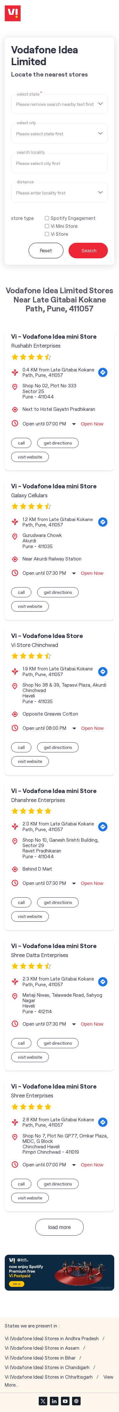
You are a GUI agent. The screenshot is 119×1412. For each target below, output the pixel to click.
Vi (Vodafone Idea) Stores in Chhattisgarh (49, 1377)
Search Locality (31, 152)
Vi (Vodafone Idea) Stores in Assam (42, 1348)
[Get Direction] (103, 372)
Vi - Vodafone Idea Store (47, 635)
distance (25, 182)
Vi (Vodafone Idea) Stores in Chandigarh (47, 1367)
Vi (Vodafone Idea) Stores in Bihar (40, 1358)
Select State (29, 94)
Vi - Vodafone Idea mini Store (53, 336)
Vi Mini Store (64, 226)
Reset (46, 250)
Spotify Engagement (73, 218)
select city (26, 122)
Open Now (92, 423)
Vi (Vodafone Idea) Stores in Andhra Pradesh (52, 1338)
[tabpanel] (59, 1273)
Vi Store (59, 234)
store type (22, 218)
